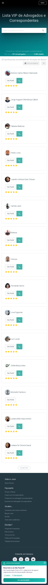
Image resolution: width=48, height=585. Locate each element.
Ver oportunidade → (24, 580)
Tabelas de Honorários (12, 541)
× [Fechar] (44, 563)
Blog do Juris (9, 513)
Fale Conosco (9, 532)
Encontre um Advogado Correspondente (18, 501)
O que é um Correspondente (14, 495)
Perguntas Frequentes (12, 528)
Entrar (42, 3)
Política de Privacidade (12, 538)
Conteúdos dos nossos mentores (16, 510)
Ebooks (7, 516)
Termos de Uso (10, 535)
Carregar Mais (24, 468)
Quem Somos (9, 483)
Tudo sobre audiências (12, 520)
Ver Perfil (10, 80)
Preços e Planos (10, 492)
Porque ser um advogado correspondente (18, 498)
